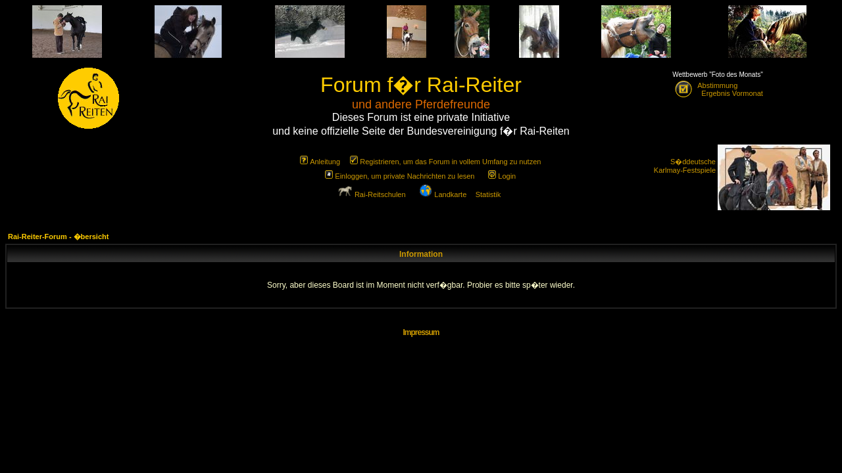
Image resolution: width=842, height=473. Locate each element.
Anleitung (320, 162)
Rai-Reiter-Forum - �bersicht (58, 236)
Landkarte (442, 194)
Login (502, 176)
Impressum (421, 332)
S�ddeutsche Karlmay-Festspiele (685, 166)
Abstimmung (717, 85)
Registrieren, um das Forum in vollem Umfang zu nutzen (445, 162)
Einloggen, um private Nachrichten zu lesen (399, 176)
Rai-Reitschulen (371, 194)
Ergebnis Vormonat (730, 93)
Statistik (488, 194)
